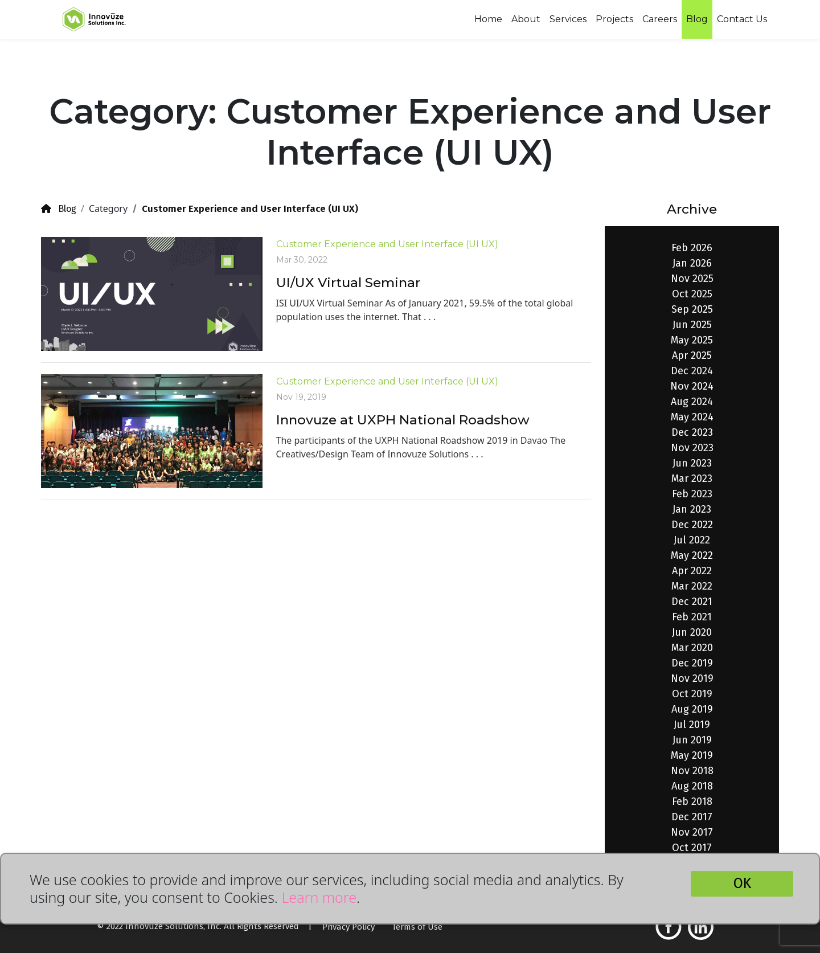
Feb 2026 (691, 248)
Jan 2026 (692, 263)
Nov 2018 (692, 770)
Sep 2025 (692, 309)
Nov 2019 (692, 678)
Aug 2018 (692, 786)
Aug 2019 (692, 709)
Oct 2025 (692, 294)
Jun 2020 (692, 632)
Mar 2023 (691, 478)
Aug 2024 (692, 401)
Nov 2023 (692, 447)
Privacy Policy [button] (348, 927)
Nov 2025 (692, 278)
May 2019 (692, 755)
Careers (659, 19)
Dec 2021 (691, 601)
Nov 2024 (692, 386)
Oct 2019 (692, 694)
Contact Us (742, 19)
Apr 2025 (692, 355)
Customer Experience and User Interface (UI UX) (387, 244)
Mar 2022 (691, 586)
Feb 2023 (692, 494)
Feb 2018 (692, 801)
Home (488, 19)
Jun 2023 (692, 463)
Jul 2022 (692, 540)
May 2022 (692, 555)
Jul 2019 (692, 724)
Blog (697, 19)
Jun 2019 (692, 740)
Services (568, 19)
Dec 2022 (692, 524)
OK (742, 883)
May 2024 (692, 417)
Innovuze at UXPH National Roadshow (403, 420)
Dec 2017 (691, 817)
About (525, 19)
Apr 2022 (692, 571)
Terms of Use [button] (417, 927)
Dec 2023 (692, 432)
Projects (614, 19)
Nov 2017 (692, 832)
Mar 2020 (692, 647)
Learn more (318, 897)
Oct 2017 (692, 847)
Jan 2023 (692, 509)
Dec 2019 (692, 663)
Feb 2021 (692, 617)
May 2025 (692, 340)
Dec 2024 (692, 371)
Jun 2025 (692, 324)
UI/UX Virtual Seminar (348, 283)
